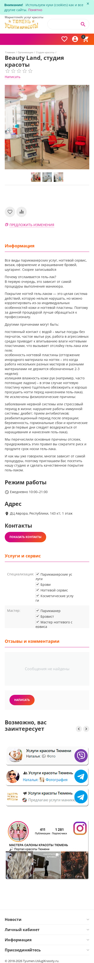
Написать (12, 76)
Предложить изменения (31, 225)
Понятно (35, 10)
